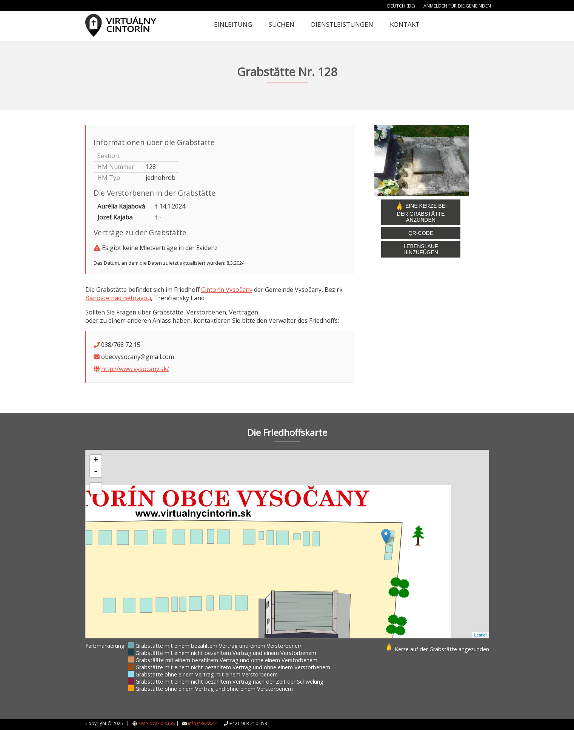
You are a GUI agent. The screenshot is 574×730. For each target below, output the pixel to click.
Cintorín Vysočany (226, 289)
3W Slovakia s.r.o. (156, 723)
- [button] (95, 471)
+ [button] (95, 460)
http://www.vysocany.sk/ (135, 369)
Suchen (281, 24)
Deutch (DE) (401, 6)
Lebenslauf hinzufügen (420, 249)
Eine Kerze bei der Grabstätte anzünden (421, 212)
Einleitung (233, 24)
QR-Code (420, 233)
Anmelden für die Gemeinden (457, 6)
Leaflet (480, 635)
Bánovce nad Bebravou (118, 298)
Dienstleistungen (342, 24)
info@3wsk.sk (202, 723)
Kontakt (405, 24)
